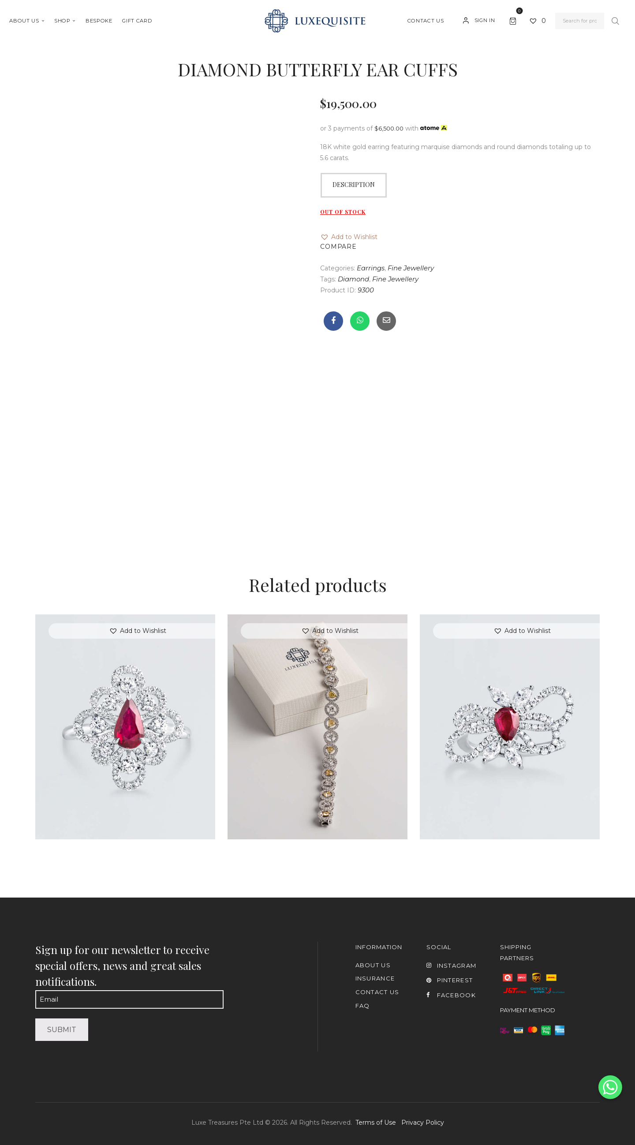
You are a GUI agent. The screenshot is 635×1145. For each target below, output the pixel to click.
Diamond (353, 279)
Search (615, 21)
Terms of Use (375, 1122)
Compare (338, 247)
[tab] (353, 185)
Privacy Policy (422, 1122)
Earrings (371, 268)
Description (353, 184)
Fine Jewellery (411, 268)
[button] (348, 237)
